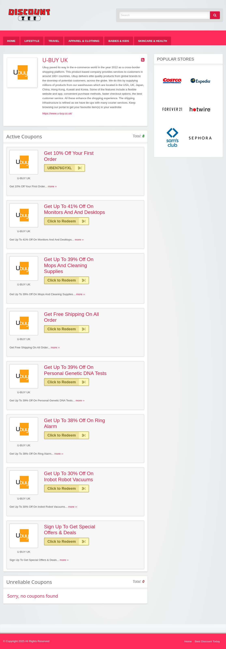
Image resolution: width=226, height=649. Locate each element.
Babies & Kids (118, 40)
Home (11, 40)
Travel (53, 40)
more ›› (52, 186)
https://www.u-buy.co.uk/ (57, 113)
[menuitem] (11, 41)
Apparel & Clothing (83, 40)
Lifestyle (32, 40)
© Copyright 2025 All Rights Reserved (26, 641)
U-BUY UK (23, 178)
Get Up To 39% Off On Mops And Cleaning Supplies (69, 265)
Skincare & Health (152, 40)
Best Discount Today (207, 641)
